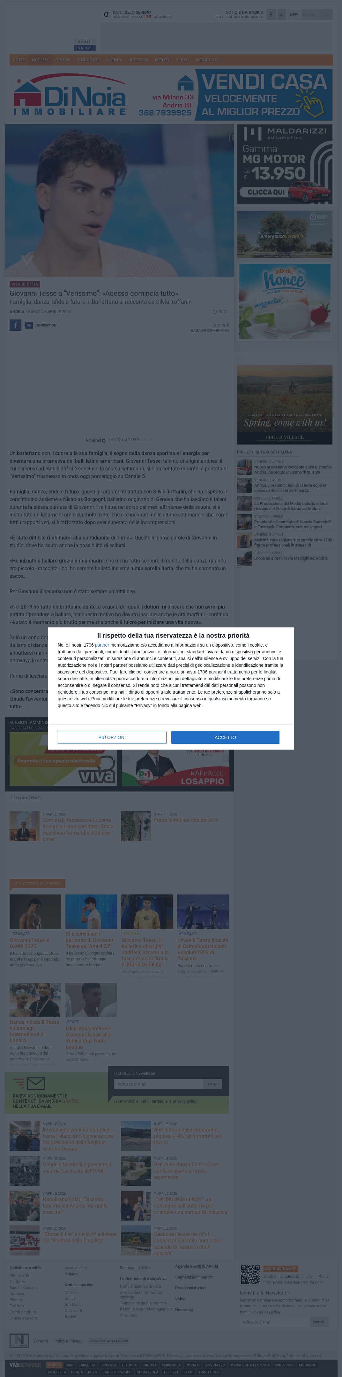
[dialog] (171, 688)
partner (102, 645)
